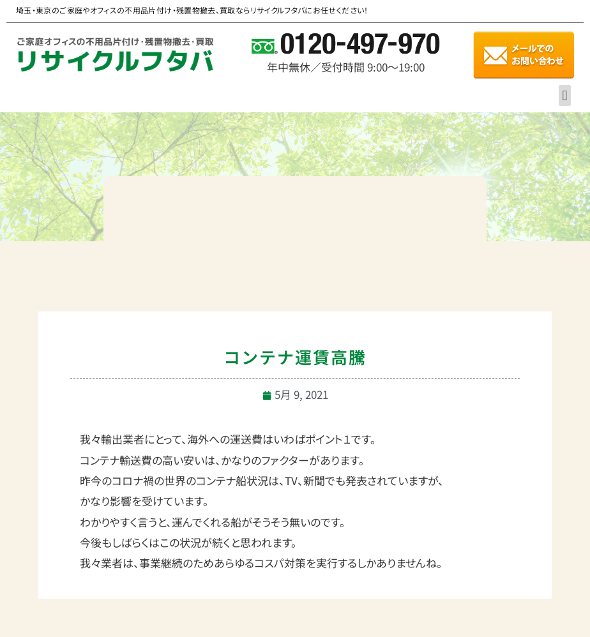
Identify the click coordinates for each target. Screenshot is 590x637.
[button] (565, 95)
